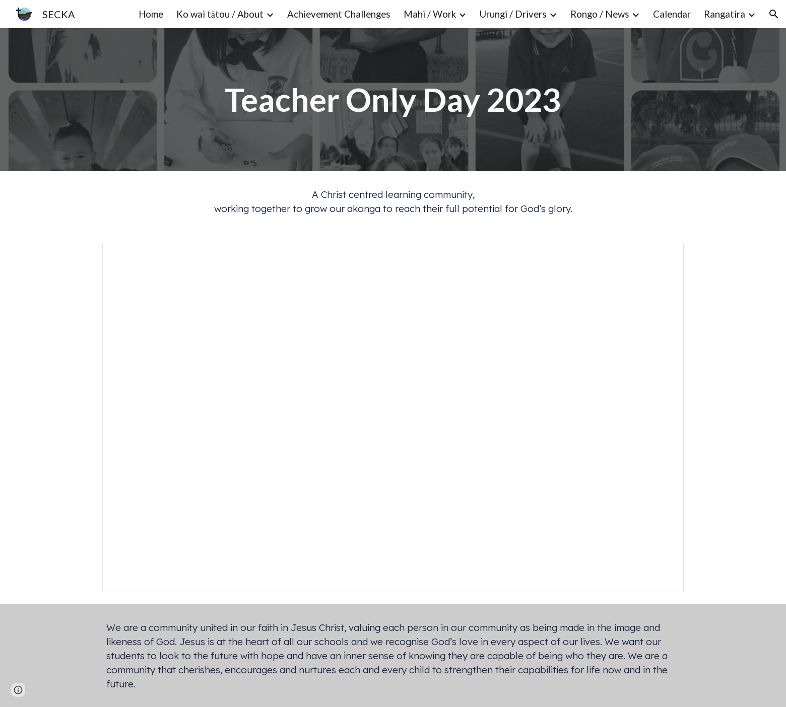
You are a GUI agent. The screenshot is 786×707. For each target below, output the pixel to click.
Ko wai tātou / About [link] (220, 14)
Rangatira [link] (724, 14)
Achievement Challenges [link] (338, 14)
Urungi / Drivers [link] (513, 14)
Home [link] (151, 14)
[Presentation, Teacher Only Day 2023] (393, 418)
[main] (393, 100)
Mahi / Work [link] (430, 14)
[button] (774, 14)
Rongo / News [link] (599, 14)
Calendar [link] (672, 14)
